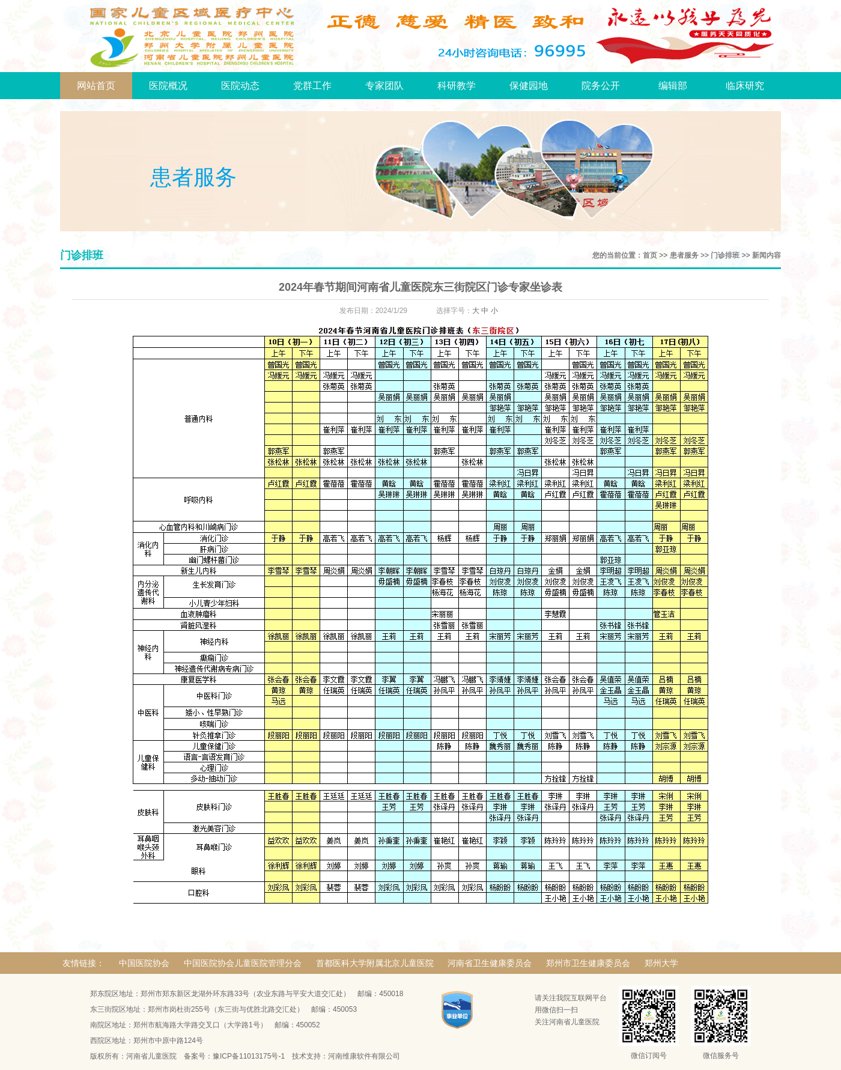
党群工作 (312, 86)
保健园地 (528, 86)
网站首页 (96, 86)
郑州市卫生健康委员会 (588, 963)
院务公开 (600, 86)
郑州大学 (661, 963)
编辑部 (672, 86)
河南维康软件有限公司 (364, 1056)
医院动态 (240, 86)
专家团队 (384, 86)
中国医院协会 (144, 963)
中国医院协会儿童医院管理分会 (243, 963)
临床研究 (745, 86)
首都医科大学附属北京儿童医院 (375, 963)
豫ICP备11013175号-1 (249, 1056)
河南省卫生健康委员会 (490, 963)
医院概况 (168, 86)
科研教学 (456, 86)
